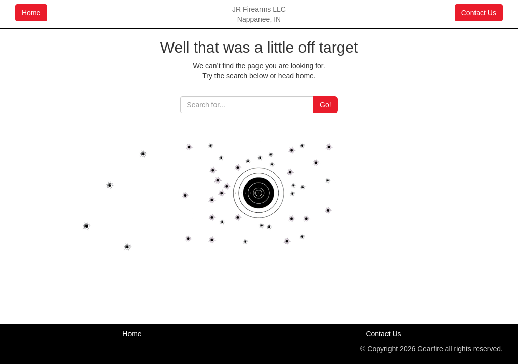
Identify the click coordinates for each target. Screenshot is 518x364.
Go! (325, 105)
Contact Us (478, 13)
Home (31, 13)
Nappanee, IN (259, 19)
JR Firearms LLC (259, 9)
